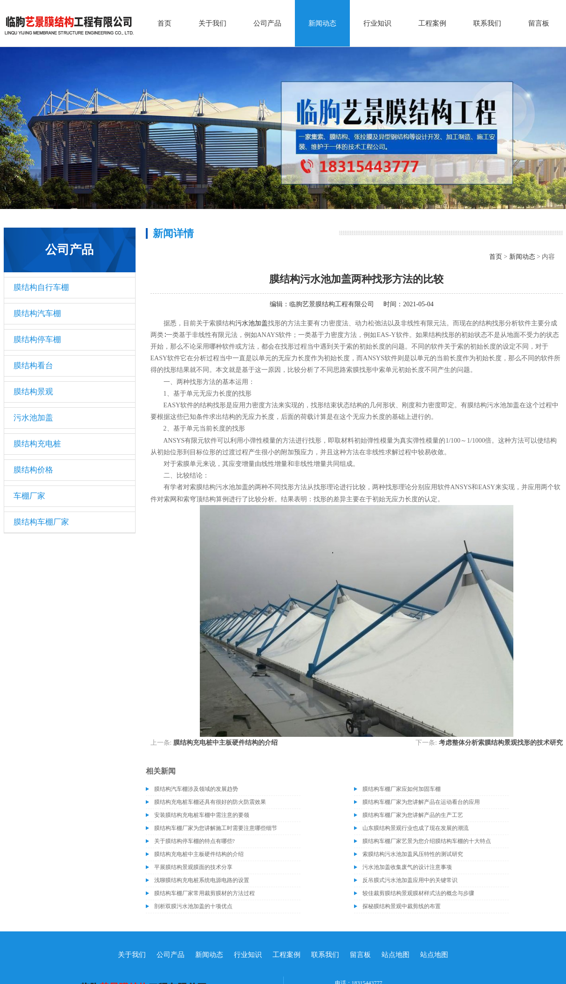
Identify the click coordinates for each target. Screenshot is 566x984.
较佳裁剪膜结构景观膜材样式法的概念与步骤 (418, 893)
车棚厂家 (29, 496)
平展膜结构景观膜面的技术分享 (193, 867)
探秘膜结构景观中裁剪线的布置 (401, 906)
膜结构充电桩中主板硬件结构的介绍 (225, 742)
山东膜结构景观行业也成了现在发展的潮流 (415, 828)
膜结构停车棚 (37, 339)
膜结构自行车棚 (41, 287)
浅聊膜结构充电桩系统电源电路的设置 (201, 880)
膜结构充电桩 (37, 443)
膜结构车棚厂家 (41, 522)
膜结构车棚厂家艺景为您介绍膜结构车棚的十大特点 (426, 841)
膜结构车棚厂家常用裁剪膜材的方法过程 (204, 893)
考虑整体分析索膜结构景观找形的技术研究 (501, 742)
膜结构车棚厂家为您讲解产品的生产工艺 (412, 815)
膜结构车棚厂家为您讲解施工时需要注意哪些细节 (215, 828)
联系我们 (487, 23)
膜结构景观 (33, 391)
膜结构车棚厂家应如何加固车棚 (401, 789)
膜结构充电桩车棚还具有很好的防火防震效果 (210, 802)
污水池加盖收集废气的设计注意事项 (407, 867)
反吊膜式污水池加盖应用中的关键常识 (409, 880)
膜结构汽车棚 (37, 313)
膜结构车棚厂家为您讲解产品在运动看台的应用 (421, 802)
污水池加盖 (33, 417)
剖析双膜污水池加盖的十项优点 (193, 906)
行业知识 (377, 23)
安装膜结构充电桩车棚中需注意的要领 (201, 815)
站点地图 (395, 954)
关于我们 (212, 23)
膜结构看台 (33, 365)
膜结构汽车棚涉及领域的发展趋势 (196, 789)
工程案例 (432, 23)
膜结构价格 (33, 469)
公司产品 (267, 23)
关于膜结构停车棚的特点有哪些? (194, 841)
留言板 (538, 23)
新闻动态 (322, 23)
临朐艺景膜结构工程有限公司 (331, 304)
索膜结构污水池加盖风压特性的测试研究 (412, 854)
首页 (164, 23)
